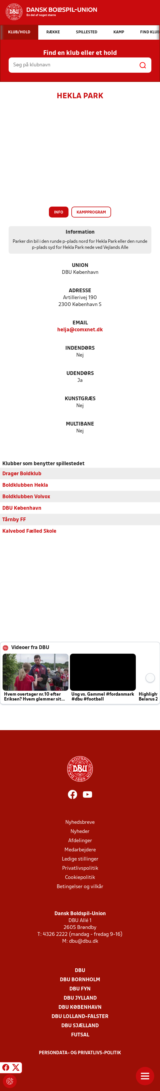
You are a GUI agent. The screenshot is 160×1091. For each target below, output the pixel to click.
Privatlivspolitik (80, 868)
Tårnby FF (14, 519)
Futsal (80, 1034)
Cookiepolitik (80, 877)
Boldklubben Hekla (25, 485)
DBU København (21, 508)
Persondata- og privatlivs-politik (80, 1053)
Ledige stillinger (80, 859)
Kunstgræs (80, 399)
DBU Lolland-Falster (80, 1016)
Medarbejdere (80, 849)
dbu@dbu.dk (83, 941)
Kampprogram (91, 212)
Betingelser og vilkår (80, 886)
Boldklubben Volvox (26, 496)
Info (58, 212)
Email (80, 323)
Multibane (80, 424)
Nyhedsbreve (80, 822)
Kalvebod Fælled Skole (29, 531)
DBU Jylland (80, 998)
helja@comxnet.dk (80, 330)
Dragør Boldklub (21, 473)
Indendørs (80, 348)
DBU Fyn (80, 988)
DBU (80, 970)
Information (80, 232)
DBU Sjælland (80, 1025)
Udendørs (80, 373)
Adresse (80, 290)
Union (80, 265)
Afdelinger (80, 840)
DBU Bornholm (80, 979)
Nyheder (80, 831)
